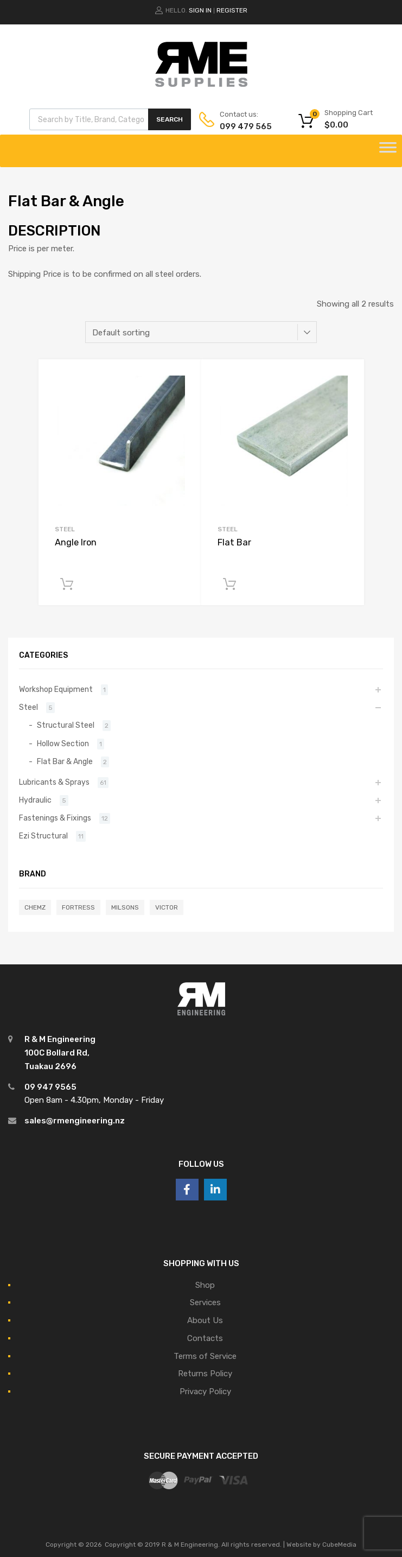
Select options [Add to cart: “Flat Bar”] (229, 584)
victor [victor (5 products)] (166, 907)
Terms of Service (205, 1356)
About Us (205, 1320)
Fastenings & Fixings (55, 818)
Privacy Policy (205, 1391)
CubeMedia (339, 1544)
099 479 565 (246, 126)
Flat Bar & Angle (65, 761)
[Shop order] (201, 332)
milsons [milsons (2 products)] (125, 907)
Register (231, 10)
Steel (65, 529)
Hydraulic (35, 800)
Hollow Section (63, 743)
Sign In (200, 10)
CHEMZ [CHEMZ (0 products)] (35, 907)
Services (205, 1302)
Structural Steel (65, 725)
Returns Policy (205, 1373)
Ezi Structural (43, 835)
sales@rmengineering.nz (74, 1121)
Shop (205, 1285)
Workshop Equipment (56, 689)
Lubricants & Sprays (54, 782)
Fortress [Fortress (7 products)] (78, 907)
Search (169, 119)
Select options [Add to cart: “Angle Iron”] (66, 584)
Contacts (205, 1338)
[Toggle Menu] (388, 151)
